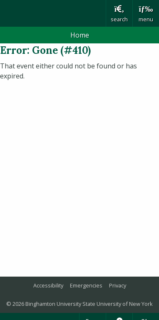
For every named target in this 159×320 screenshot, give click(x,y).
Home (79, 35)
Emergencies (86, 285)
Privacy (117, 285)
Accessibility (48, 285)
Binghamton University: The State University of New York (53, 13)
